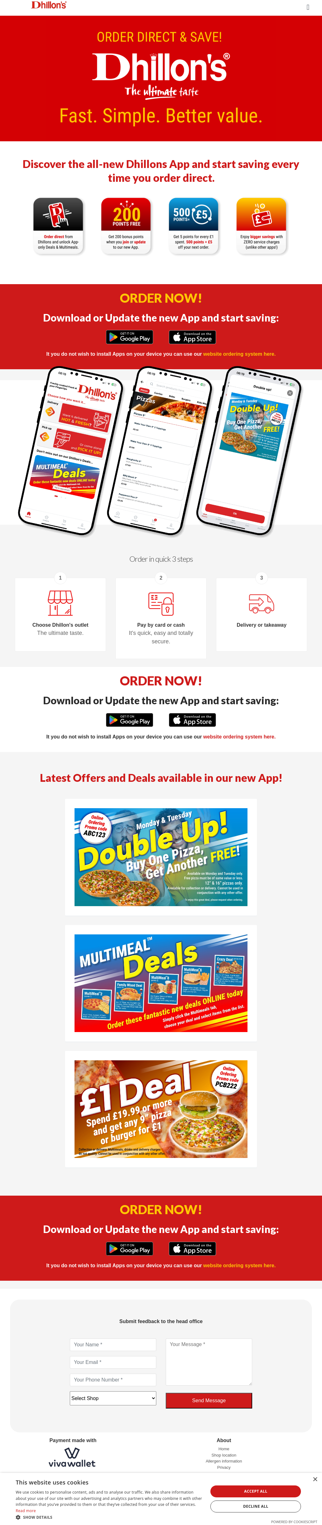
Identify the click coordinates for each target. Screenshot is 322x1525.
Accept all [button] (255, 1491)
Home (224, 1449)
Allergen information (224, 1461)
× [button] (315, 1479)
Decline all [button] (255, 1506)
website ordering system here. (239, 354)
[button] (109, 1517)
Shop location (224, 1455)
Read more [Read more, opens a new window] (26, 1510)
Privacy (224, 1467)
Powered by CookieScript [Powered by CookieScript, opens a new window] (294, 1521)
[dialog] (161, 1499)
